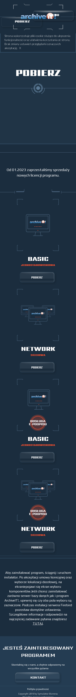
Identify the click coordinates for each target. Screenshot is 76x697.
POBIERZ (22, 21)
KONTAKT (38, 677)
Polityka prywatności (38, 689)
